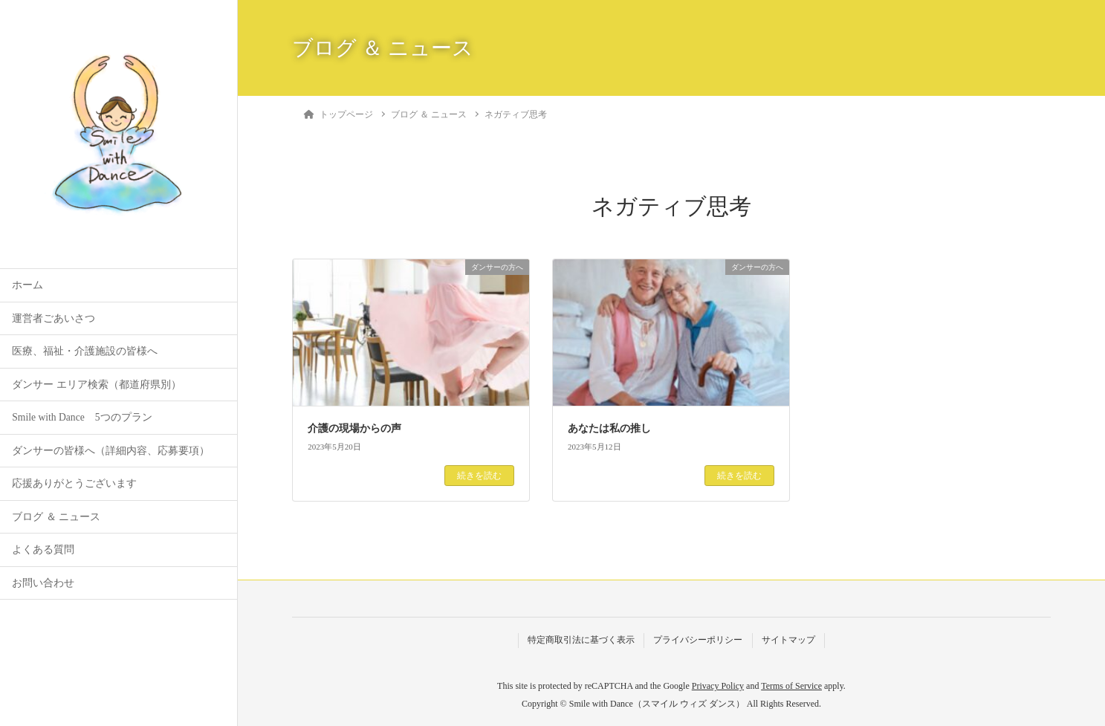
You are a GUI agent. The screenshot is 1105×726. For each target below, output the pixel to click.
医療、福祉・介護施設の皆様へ (85, 351)
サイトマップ (788, 640)
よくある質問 (43, 549)
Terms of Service (791, 686)
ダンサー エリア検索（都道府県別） (96, 384)
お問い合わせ (43, 583)
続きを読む (479, 475)
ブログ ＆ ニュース (56, 516)
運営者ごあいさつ (53, 318)
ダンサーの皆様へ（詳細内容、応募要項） (111, 450)
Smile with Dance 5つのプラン (82, 417)
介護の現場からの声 (354, 428)
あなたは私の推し (609, 428)
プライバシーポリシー (697, 640)
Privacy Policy (718, 686)
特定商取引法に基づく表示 (581, 640)
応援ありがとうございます (74, 483)
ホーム (27, 285)
